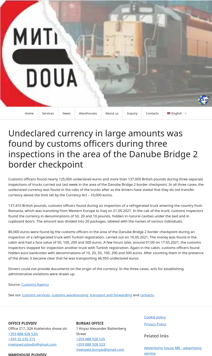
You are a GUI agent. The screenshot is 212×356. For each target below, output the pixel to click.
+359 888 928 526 (22, 333)
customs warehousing (70, 295)
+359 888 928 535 (90, 339)
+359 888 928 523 (90, 344)
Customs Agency (35, 284)
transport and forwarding (111, 295)
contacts (147, 295)
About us (111, 113)
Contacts (152, 113)
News (67, 113)
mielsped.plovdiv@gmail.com (32, 344)
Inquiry (132, 113)
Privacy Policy (155, 324)
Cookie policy (155, 317)
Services (48, 113)
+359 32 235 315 (21, 339)
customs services (36, 295)
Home (29, 113)
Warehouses (88, 113)
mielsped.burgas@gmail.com (100, 349)
